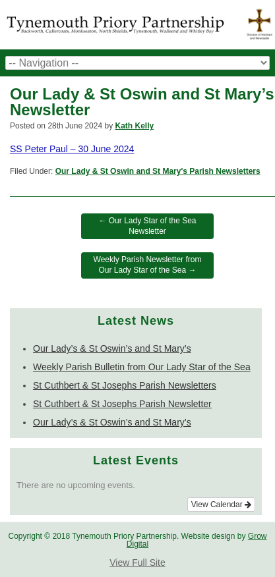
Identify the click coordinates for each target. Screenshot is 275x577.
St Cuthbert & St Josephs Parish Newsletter (122, 403)
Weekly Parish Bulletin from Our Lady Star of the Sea (142, 367)
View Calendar (221, 504)
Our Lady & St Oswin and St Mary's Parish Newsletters (157, 171)
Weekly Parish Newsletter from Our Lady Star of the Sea (148, 265)
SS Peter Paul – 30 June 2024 (72, 149)
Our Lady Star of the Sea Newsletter (147, 226)
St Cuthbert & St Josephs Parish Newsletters (124, 385)
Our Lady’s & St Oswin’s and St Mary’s (112, 348)
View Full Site (137, 562)
